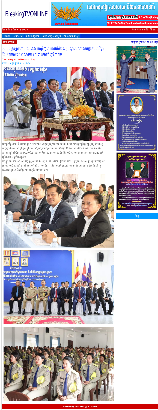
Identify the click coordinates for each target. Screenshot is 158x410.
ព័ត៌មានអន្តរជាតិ (33, 36)
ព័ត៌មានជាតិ (18, 36)
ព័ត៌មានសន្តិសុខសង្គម (51, 36)
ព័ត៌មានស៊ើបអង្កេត (71, 36)
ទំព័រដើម (6, 36)
